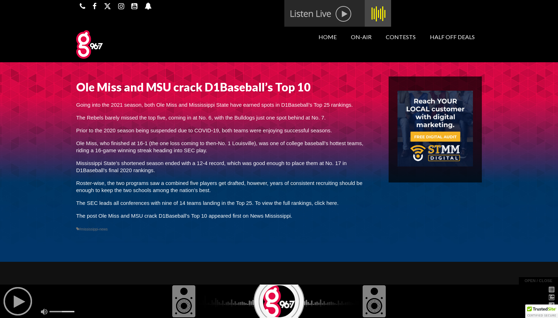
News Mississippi (270, 216)
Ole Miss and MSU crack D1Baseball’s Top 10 (153, 216)
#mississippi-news (93, 229)
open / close (538, 281)
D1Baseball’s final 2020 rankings (114, 170)
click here (326, 203)
